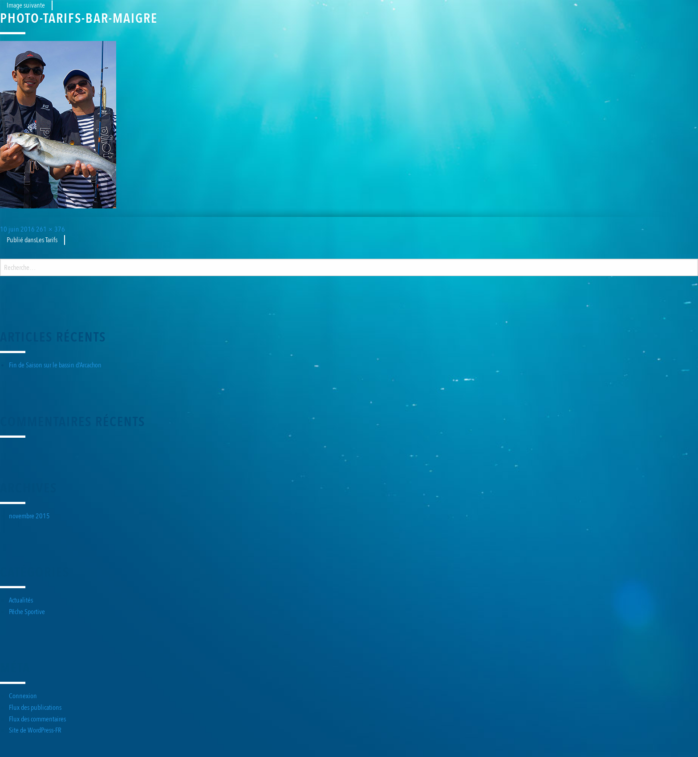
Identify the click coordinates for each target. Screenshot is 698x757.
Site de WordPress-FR (35, 730)
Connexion (23, 696)
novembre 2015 (29, 516)
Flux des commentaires (37, 719)
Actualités (21, 600)
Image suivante (26, 5)
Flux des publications (35, 707)
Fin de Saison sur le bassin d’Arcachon (55, 365)
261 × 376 (50, 229)
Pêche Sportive (27, 612)
